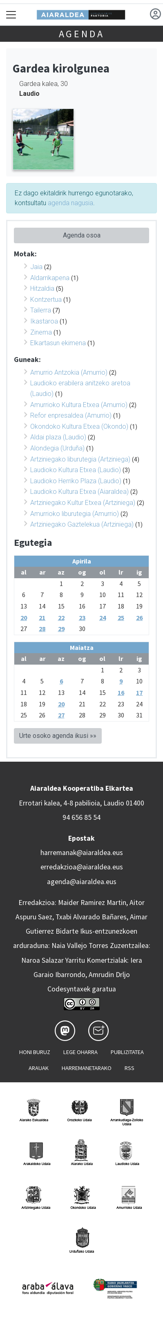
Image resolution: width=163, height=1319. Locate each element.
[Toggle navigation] (11, 14)
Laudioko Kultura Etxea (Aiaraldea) (79, 491)
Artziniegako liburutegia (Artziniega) (80, 459)
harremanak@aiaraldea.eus (81, 852)
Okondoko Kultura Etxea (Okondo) (79, 426)
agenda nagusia (70, 203)
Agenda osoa (81, 235)
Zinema (41, 332)
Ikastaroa (44, 321)
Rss (129, 1068)
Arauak (39, 1068)
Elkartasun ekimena (58, 343)
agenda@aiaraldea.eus (81, 881)
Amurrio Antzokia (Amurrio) (68, 372)
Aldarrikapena (49, 278)
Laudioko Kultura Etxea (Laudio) (75, 470)
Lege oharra (80, 1052)
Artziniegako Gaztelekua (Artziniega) (82, 524)
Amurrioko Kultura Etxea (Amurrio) (78, 405)
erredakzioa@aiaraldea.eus (81, 866)
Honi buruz (34, 1052)
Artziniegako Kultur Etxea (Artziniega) (82, 503)
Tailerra (40, 310)
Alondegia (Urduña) (57, 448)
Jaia (36, 267)
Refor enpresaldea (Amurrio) (71, 415)
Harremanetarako (87, 1068)
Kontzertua (46, 299)
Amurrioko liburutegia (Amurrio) (74, 514)
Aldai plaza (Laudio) (58, 437)
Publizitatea (127, 1052)
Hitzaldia (42, 288)
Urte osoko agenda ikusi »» (57, 736)
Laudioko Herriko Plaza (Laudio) (75, 481)
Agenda (82, 33)
